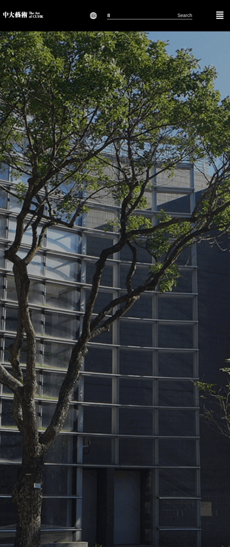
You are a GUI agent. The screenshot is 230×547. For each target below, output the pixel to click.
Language (92, 16)
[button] (92, 16)
